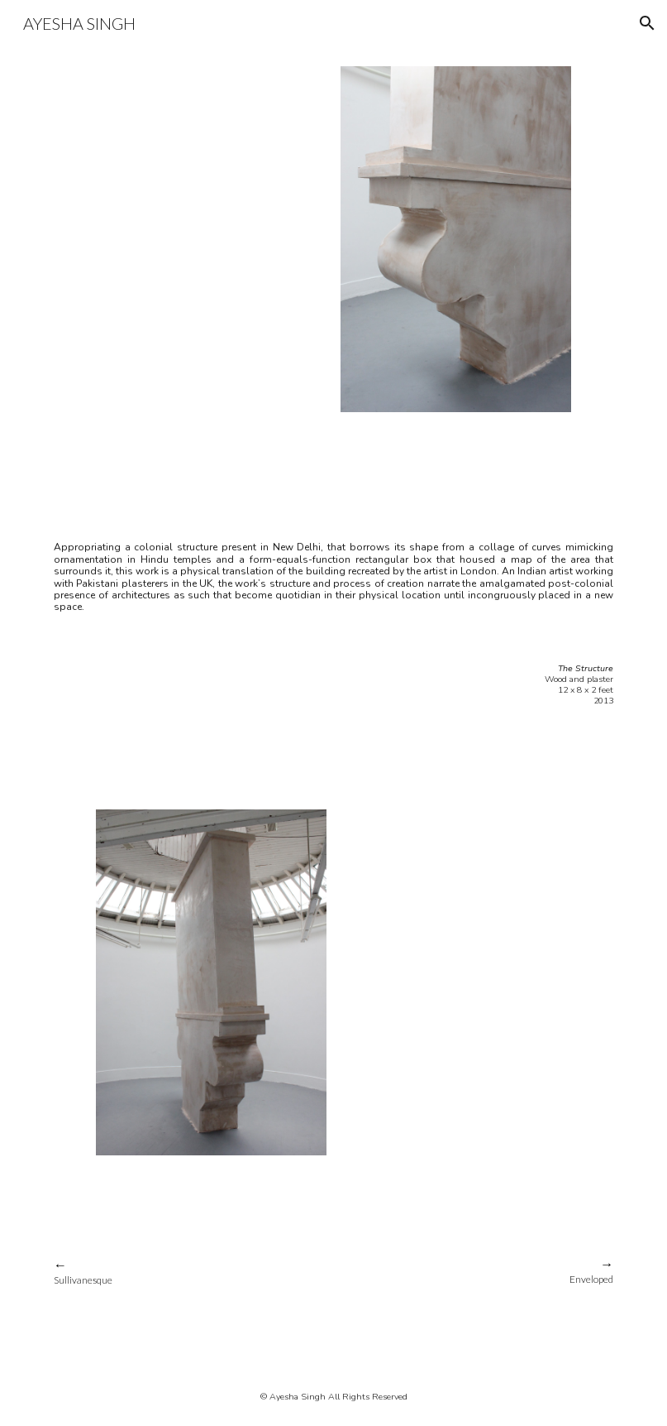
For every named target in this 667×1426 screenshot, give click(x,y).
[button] (647, 23)
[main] (333, 581)
